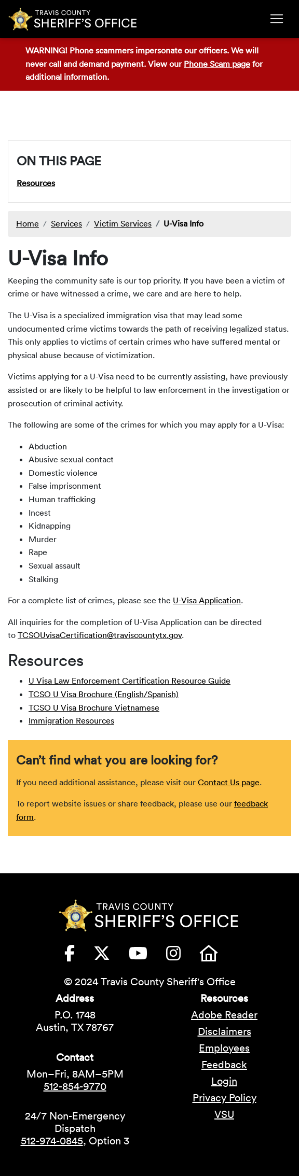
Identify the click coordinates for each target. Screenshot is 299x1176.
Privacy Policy (224, 1098)
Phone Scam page (217, 64)
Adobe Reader (224, 1015)
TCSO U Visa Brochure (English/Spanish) (104, 694)
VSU (224, 1114)
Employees (224, 1048)
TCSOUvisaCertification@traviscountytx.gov (100, 635)
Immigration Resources (71, 720)
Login (224, 1081)
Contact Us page (229, 782)
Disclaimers (224, 1031)
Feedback (224, 1064)
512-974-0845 (52, 1141)
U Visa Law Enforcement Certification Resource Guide (129, 680)
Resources (36, 183)
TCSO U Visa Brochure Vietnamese (94, 707)
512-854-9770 (75, 1086)
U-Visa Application (207, 600)
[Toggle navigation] (277, 19)
